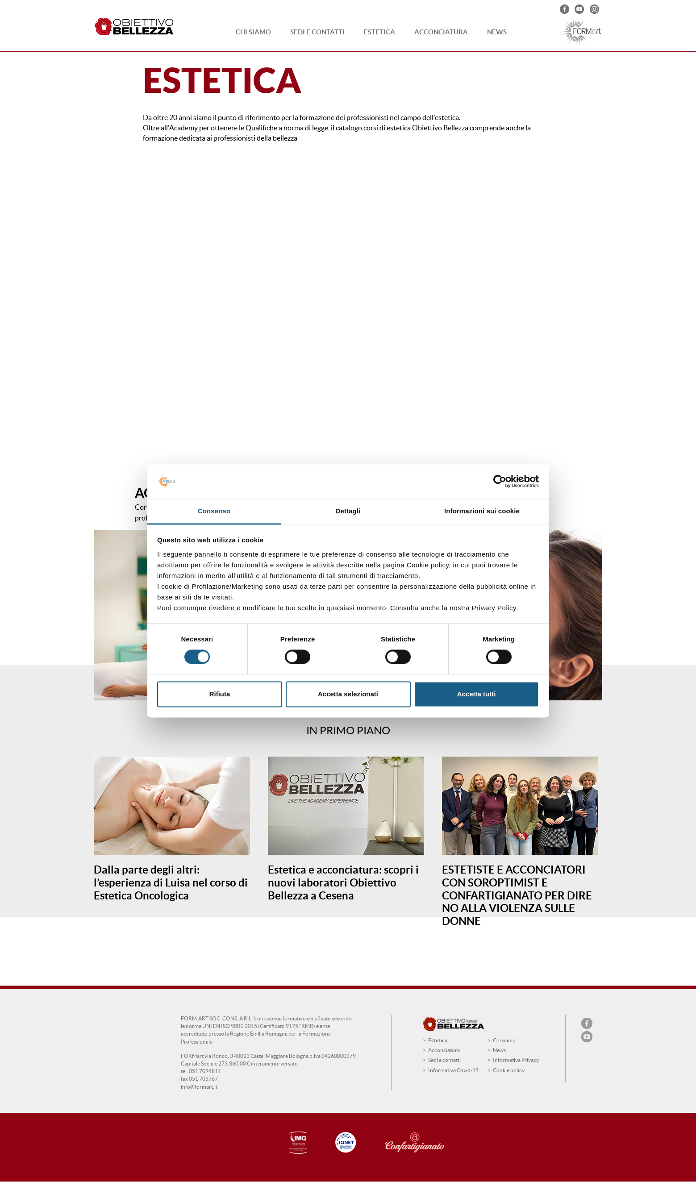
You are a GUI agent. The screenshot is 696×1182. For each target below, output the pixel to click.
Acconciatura (441, 32)
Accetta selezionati (348, 694)
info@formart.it (199, 1087)
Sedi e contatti (317, 32)
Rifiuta (219, 694)
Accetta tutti (476, 694)
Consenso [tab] (214, 511)
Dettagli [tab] (348, 511)
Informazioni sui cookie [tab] (482, 511)
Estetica (379, 32)
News (497, 32)
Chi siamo (253, 32)
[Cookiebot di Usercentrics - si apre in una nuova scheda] (500, 481)
